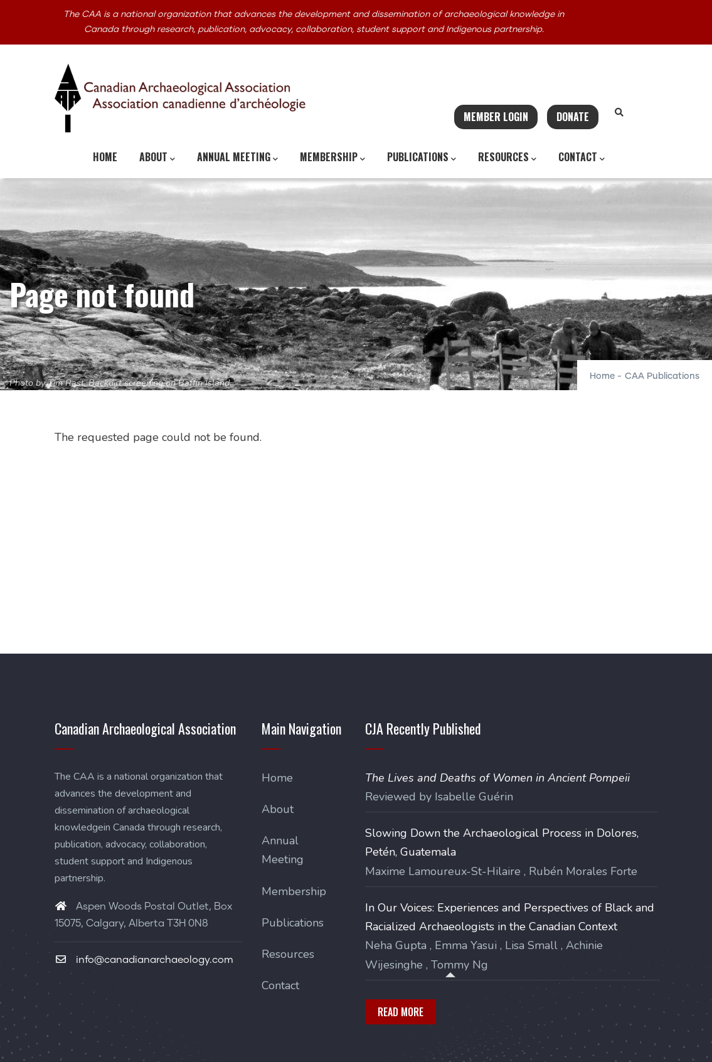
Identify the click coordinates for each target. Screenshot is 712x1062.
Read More (400, 1011)
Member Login (496, 116)
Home (105, 156)
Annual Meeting (237, 157)
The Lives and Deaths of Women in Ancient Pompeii (497, 777)
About (157, 157)
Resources (507, 157)
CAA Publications (662, 376)
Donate (572, 116)
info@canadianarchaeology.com (144, 960)
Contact (581, 157)
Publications (421, 157)
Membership (332, 157)
